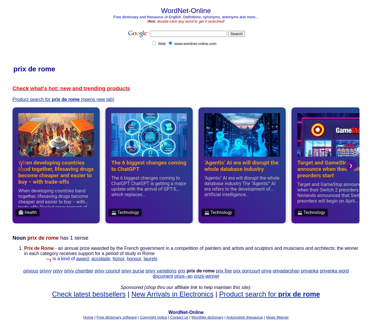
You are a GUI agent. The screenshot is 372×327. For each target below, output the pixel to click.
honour (134, 258)
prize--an (183, 276)
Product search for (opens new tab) (63, 99)
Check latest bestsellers (89, 294)
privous (30, 270)
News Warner (277, 317)
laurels (150, 258)
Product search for (269, 294)
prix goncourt (246, 270)
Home (88, 317)
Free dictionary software (116, 317)
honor (118, 258)
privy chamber (78, 270)
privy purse (132, 270)
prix (181, 270)
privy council (107, 270)
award (82, 258)
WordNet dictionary (207, 317)
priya (266, 270)
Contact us (179, 317)
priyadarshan (286, 270)
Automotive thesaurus (244, 317)
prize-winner (206, 276)
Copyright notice (153, 317)
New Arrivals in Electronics (172, 294)
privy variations (161, 270)
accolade (101, 258)
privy (58, 270)
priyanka (309, 270)
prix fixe (224, 270)
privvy (46, 270)
